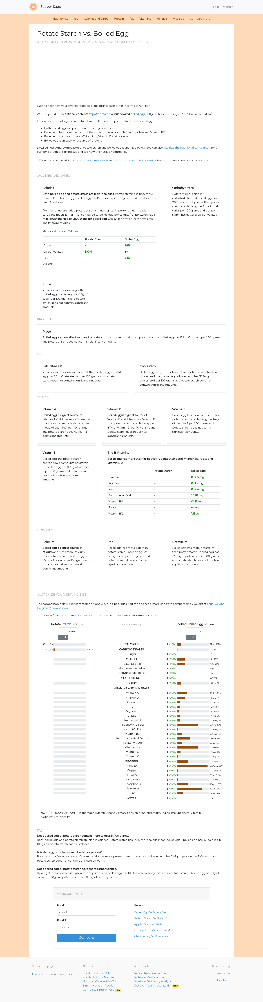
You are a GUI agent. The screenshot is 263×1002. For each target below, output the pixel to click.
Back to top (223, 980)
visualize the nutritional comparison (187, 147)
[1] (212, 113)
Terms (219, 973)
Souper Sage (45, 6)
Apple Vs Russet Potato (149, 924)
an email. (205, 160)
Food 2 (61, 920)
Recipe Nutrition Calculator (152, 973)
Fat (132, 18)
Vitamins (145, 18)
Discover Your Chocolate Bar (156, 985)
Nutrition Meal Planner (149, 977)
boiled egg (137, 114)
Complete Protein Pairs (102, 989)
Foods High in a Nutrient (99, 977)
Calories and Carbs (96, 18)
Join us (36, 974)
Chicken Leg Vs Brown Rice (152, 936)
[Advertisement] (131, 77)
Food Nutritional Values (98, 973)
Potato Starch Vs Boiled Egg (152, 918)
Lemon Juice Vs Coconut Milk (153, 930)
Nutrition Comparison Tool (100, 981)
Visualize (178, 18)
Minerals (162, 18)
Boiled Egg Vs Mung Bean (151, 912)
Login (215, 6)
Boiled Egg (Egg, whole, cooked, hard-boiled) (134, 160)
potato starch (101, 114)
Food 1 (61, 905)
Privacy (227, 973)
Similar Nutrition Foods (98, 985)
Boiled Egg (121, 615)
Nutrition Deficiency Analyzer (153, 981)
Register (227, 6)
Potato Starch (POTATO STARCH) (93, 160)
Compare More (200, 18)
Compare (86, 938)
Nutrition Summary (65, 18)
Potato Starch (88, 615)
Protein (119, 18)
